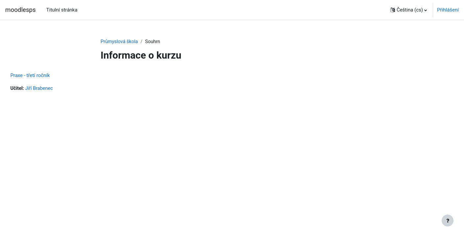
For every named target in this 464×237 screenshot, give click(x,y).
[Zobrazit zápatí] (447, 220)
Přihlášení (448, 10)
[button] (408, 10)
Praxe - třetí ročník (44, 76)
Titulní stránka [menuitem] (62, 10)
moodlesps (20, 9)
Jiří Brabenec (54, 89)
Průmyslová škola (120, 42)
